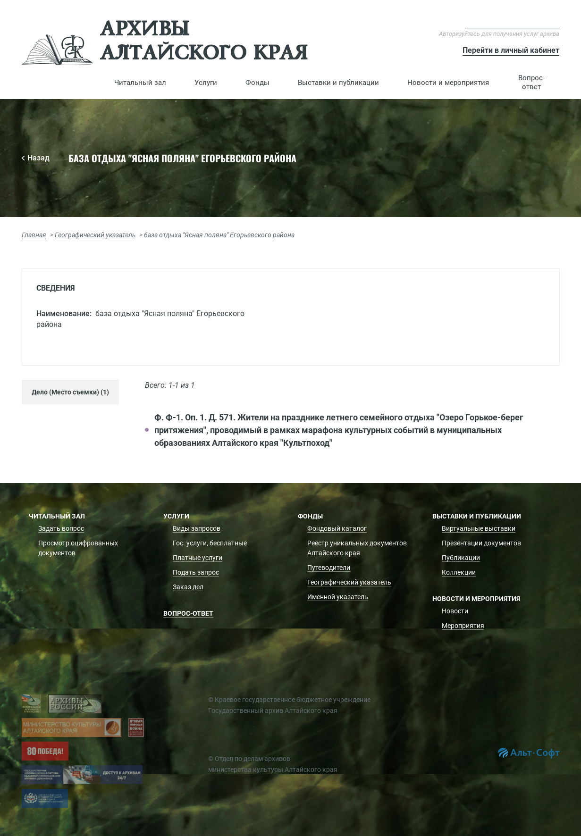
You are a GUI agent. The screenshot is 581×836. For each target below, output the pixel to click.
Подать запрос (196, 572)
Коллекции (459, 572)
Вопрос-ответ (531, 82)
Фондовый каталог (337, 528)
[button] (140, 82)
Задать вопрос (61, 528)
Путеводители (328, 567)
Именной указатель (337, 597)
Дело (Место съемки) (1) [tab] (70, 392)
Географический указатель (95, 235)
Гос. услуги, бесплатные (210, 543)
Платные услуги (197, 557)
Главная (34, 235)
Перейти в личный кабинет (511, 50)
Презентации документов (481, 543)
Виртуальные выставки (478, 528)
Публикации (461, 557)
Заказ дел (188, 587)
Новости (455, 611)
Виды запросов (196, 528)
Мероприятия (463, 625)
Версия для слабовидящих (512, 23)
